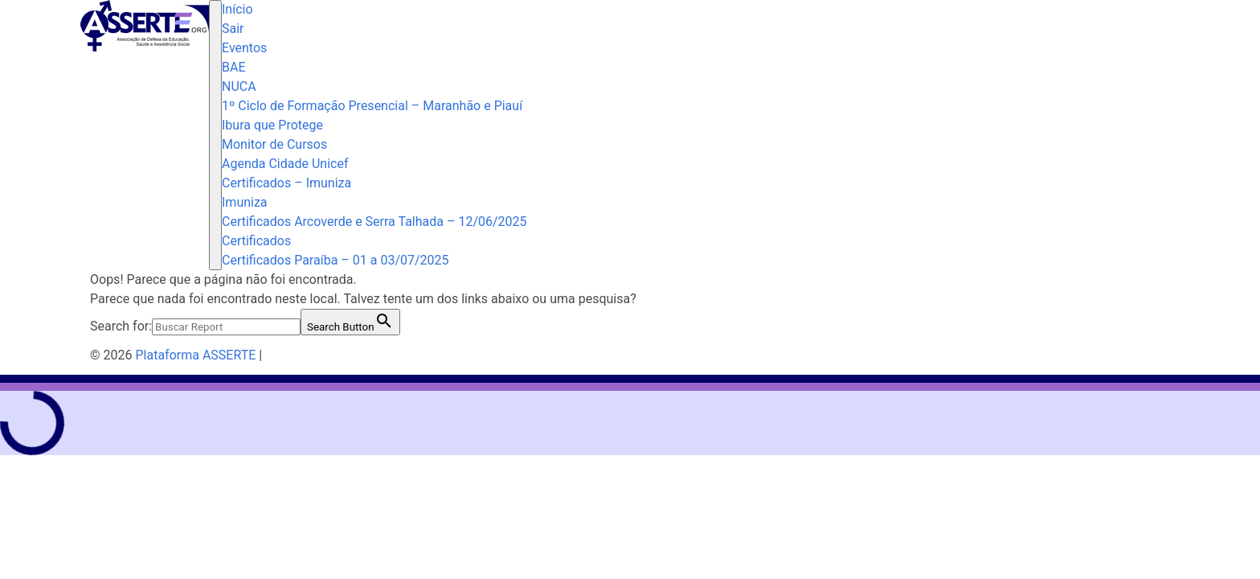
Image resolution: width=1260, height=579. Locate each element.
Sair (233, 28)
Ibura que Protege (272, 125)
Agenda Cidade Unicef (285, 163)
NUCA (239, 86)
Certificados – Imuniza (286, 183)
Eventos (244, 47)
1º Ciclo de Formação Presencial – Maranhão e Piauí (372, 105)
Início (237, 9)
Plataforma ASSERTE (195, 355)
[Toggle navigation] (215, 135)
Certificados (256, 240)
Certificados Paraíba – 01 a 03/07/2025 (335, 260)
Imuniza (245, 202)
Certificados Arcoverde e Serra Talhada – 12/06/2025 (374, 221)
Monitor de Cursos (274, 144)
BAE (234, 67)
